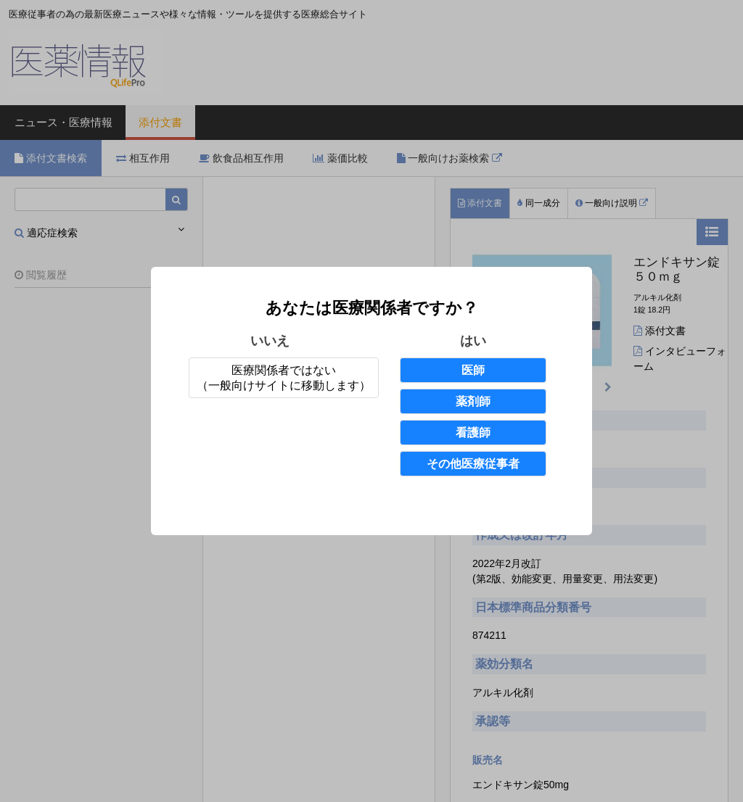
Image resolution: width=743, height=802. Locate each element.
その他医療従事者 (473, 464)
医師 (473, 370)
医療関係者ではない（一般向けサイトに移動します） (284, 378)
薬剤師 (473, 401)
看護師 (473, 432)
